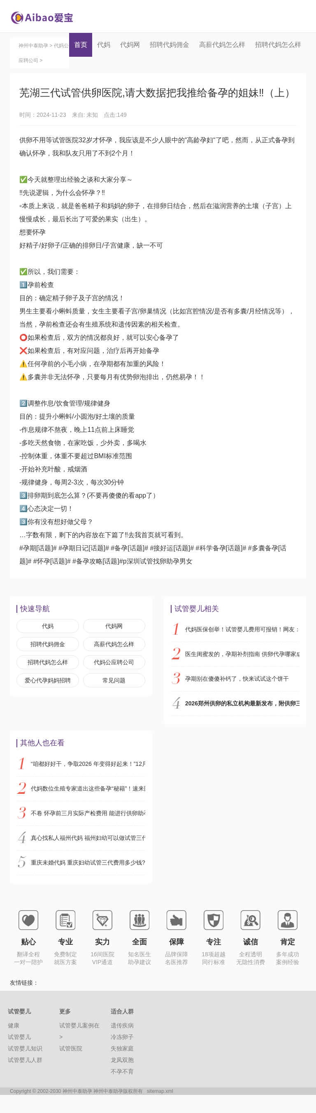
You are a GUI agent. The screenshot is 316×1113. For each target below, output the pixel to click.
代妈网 (130, 44)
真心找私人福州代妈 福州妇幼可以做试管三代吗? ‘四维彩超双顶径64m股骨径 (88, 856)
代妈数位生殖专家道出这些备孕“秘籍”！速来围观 (88, 806)
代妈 (103, 44)
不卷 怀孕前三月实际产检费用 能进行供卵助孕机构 (88, 831)
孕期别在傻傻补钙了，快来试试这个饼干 (237, 696)
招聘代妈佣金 (169, 44)
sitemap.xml (160, 1109)
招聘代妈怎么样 (278, 44)
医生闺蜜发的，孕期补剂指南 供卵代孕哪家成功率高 (242, 672)
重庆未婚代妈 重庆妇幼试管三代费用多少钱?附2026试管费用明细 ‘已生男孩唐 (88, 880)
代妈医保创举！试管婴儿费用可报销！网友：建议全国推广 (242, 647)
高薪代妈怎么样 (222, 44)
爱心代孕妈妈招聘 (48, 698)
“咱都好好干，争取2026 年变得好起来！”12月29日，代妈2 (88, 782)
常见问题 (113, 698)
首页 (80, 44)
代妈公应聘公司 (114, 680)
